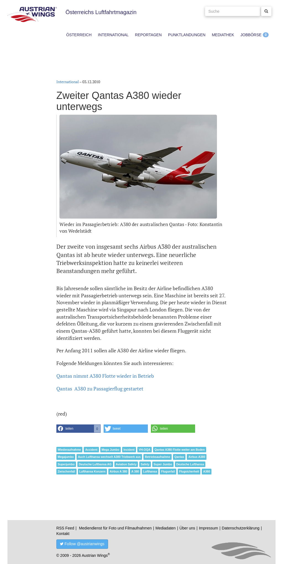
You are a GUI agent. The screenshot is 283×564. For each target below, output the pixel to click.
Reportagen (148, 35)
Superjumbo (66, 464)
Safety (145, 464)
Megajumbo (66, 456)
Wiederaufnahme (69, 449)
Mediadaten (165, 528)
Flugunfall (168, 471)
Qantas (179, 456)
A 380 (135, 471)
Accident (91, 449)
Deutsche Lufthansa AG (95, 464)
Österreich (79, 35)
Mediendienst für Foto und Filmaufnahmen (115, 528)
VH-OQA (144, 449)
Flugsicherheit (189, 471)
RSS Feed (65, 528)
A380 (206, 471)
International (113, 35)
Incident (129, 449)
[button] (78, 428)
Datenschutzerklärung (241, 528)
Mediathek (223, 35)
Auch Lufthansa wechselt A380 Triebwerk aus (109, 456)
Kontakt (62, 533)
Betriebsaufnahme (157, 456)
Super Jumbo (163, 464)
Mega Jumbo (110, 449)
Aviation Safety (126, 464)
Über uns (187, 528)
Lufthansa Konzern (92, 471)
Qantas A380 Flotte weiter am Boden (179, 449)
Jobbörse (250, 35)
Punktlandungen (186, 35)
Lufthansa (150, 471)
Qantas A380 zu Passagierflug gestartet (99, 388)
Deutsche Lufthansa (190, 464)
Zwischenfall (66, 471)
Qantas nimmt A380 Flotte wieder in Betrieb (105, 375)
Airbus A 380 (118, 471)
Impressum (208, 528)
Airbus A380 (196, 456)
